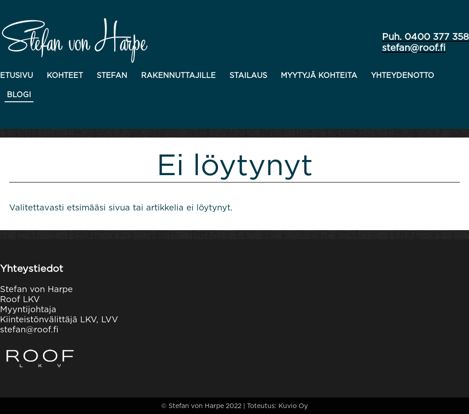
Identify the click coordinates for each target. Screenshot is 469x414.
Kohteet (65, 75)
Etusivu (16, 75)
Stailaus (248, 75)
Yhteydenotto (402, 75)
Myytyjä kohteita (319, 75)
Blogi (19, 94)
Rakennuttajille (178, 75)
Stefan (112, 75)
